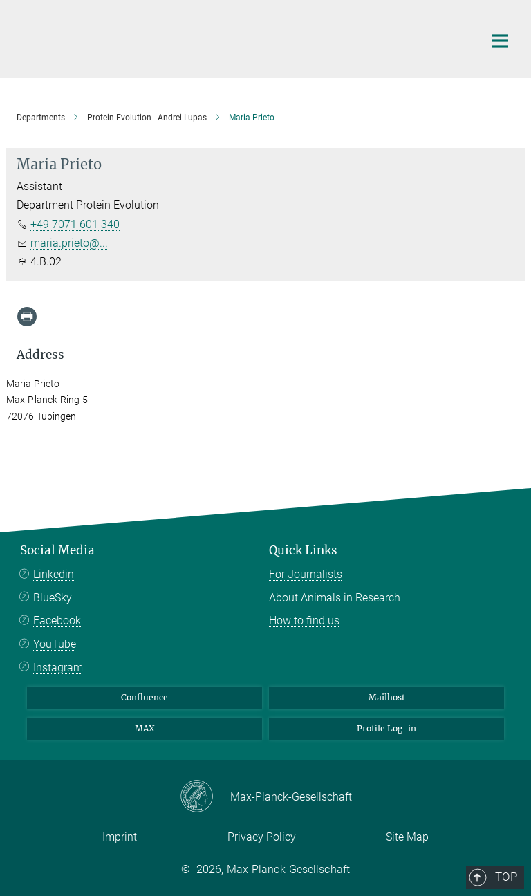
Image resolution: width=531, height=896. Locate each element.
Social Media (57, 550)
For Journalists (305, 574)
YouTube (54, 644)
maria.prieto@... (69, 243)
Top (495, 494)
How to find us (304, 620)
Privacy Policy (261, 836)
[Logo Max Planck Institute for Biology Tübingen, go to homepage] (241, 37)
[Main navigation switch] (500, 41)
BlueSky (52, 597)
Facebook (57, 620)
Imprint (119, 836)
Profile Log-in (386, 728)
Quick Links (303, 550)
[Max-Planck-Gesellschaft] (205, 797)
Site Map (407, 836)
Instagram (58, 667)
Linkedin (53, 574)
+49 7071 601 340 (75, 224)
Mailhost (387, 697)
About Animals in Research (334, 597)
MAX (145, 728)
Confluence (144, 697)
